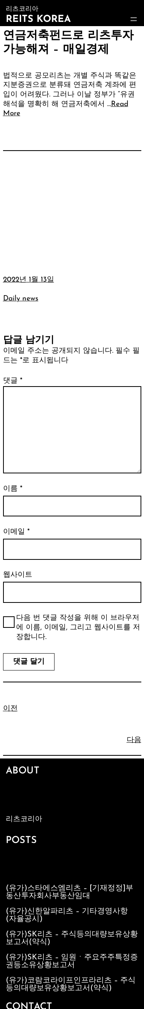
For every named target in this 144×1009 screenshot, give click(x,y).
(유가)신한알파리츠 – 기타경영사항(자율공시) (67, 915)
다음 (134, 740)
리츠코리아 (24, 819)
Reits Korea (38, 19)
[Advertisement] (72, 207)
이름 (12, 489)
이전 (10, 708)
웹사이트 (17, 575)
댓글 (12, 381)
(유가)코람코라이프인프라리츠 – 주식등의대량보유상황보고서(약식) (71, 984)
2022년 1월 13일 (28, 280)
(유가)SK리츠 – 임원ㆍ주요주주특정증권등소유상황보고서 (72, 961)
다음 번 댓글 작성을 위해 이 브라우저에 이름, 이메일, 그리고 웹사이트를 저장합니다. (78, 627)
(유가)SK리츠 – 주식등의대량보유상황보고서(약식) (72, 938)
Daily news (20, 298)
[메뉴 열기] (133, 19)
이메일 (16, 532)
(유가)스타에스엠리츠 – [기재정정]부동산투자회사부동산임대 (69, 892)
